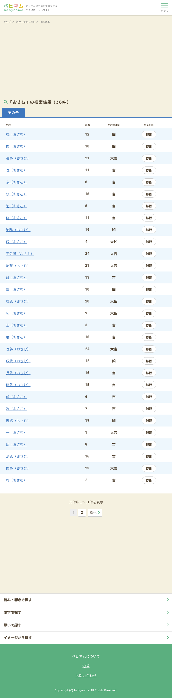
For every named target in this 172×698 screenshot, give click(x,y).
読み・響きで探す (25, 21)
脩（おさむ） (16, 217)
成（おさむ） (16, 396)
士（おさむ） (16, 325)
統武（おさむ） (18, 301)
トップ (7, 21)
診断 (149, 134)
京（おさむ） (16, 182)
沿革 (86, 665)
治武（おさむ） (18, 456)
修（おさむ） (16, 146)
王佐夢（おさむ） (20, 253)
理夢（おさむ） (18, 348)
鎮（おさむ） (16, 193)
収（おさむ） (16, 241)
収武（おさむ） (18, 360)
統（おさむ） (16, 134)
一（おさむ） (16, 432)
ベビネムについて (86, 656)
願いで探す (87, 625)
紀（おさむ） (16, 313)
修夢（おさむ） (18, 468)
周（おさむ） (16, 444)
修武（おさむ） (18, 384)
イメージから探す (87, 637)
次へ (95, 512)
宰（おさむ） (16, 289)
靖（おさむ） (16, 277)
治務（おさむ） (18, 229)
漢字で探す (87, 612)
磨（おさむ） (16, 337)
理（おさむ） (16, 170)
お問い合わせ (86, 675)
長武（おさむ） (18, 372)
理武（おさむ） (18, 420)
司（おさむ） (16, 480)
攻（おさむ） (16, 408)
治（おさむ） (16, 205)
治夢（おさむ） (18, 265)
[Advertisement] (86, 60)
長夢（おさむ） (18, 158)
